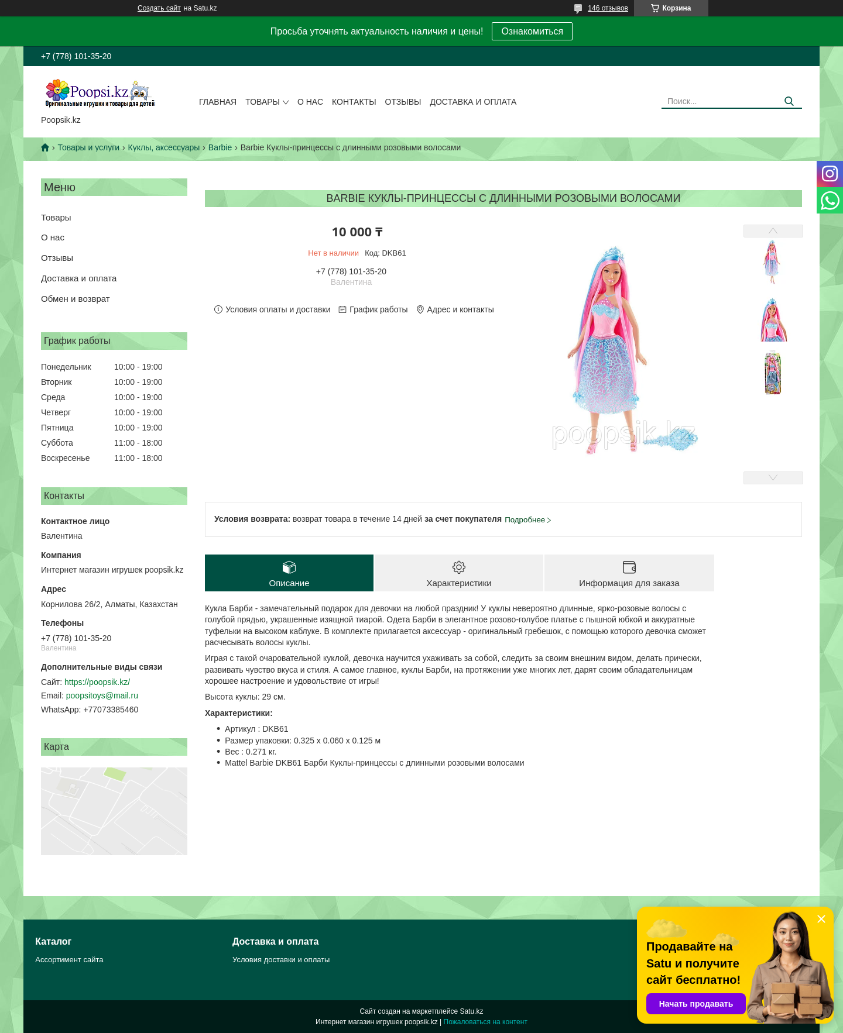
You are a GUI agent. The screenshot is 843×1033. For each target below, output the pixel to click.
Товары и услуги (88, 147)
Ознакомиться (532, 31)
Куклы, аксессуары (164, 147)
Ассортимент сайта (69, 959)
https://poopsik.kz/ (97, 682)
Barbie (220, 147)
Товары (262, 101)
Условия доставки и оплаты (281, 959)
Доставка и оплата (473, 101)
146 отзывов (608, 8)
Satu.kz (471, 1011)
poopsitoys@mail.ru (102, 695)
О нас (310, 101)
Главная (218, 101)
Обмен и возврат (75, 299)
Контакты (354, 101)
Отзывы (403, 101)
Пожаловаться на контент (485, 1022)
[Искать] (789, 101)
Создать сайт (159, 8)
